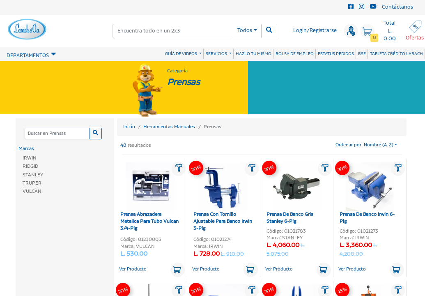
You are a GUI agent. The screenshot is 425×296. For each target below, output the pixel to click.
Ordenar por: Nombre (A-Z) (364, 145)
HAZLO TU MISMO (253, 54)
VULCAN (32, 191)
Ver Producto (133, 269)
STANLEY (33, 174)
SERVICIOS (217, 54)
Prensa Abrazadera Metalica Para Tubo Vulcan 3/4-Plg (149, 197)
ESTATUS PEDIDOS (336, 54)
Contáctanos (397, 7)
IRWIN (30, 158)
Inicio (129, 126)
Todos (244, 31)
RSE (362, 54)
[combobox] (173, 31)
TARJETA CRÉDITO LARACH (396, 54)
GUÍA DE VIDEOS (181, 54)
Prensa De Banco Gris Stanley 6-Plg (293, 193)
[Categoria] (57, 134)
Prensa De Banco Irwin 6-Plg (367, 193)
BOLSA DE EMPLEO (295, 54)
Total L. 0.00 (390, 31)
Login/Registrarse (315, 31)
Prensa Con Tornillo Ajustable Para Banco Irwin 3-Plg (222, 197)
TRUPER (32, 183)
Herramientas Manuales (169, 126)
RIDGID (30, 166)
